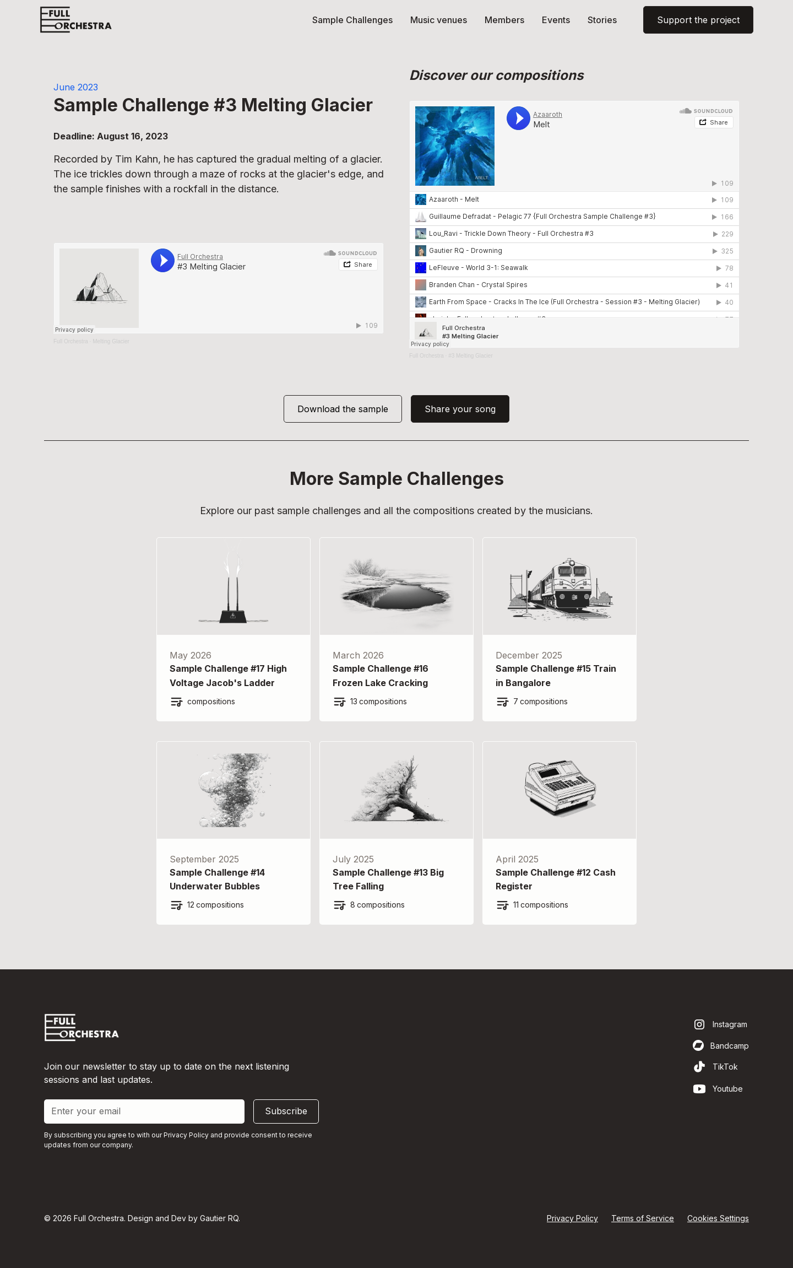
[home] (76, 20)
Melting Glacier (111, 341)
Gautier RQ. (220, 1218)
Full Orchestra (70, 341)
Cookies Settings (718, 1218)
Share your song (460, 408)
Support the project (698, 19)
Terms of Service (642, 1218)
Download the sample (342, 408)
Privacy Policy (572, 1218)
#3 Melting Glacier (470, 356)
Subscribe (286, 1110)
